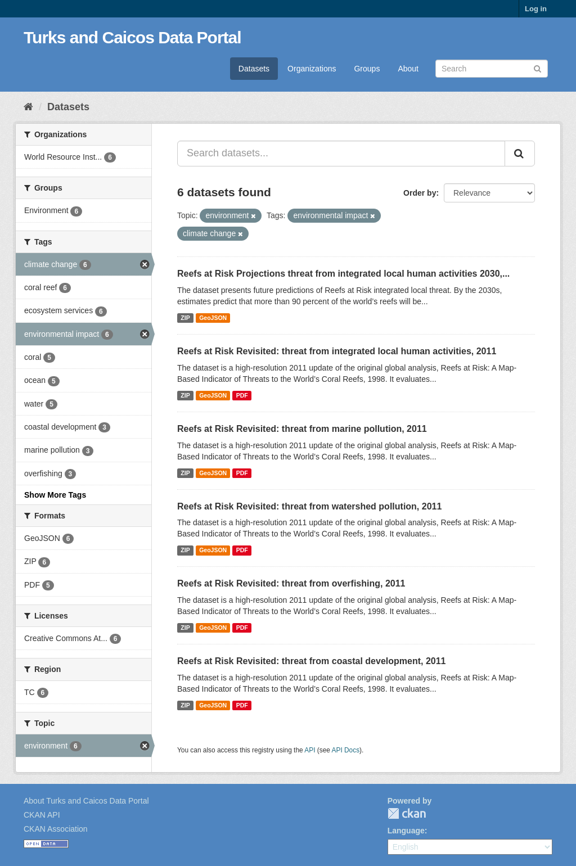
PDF (242, 395)
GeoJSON (213, 317)
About (408, 68)
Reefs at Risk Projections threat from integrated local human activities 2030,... (343, 273)
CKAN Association (56, 828)
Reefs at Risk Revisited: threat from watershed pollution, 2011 (309, 506)
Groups (367, 68)
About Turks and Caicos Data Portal (86, 800)
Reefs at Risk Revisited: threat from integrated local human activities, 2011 (336, 351)
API (309, 750)
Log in (536, 8)
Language (406, 830)
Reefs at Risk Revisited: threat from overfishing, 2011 (291, 583)
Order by (419, 192)
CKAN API (42, 814)
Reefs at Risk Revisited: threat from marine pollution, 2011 (302, 429)
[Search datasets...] (341, 153)
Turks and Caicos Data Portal (132, 37)
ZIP (185, 317)
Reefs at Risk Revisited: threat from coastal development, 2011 (311, 661)
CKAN (407, 813)
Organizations (311, 68)
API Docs (346, 750)
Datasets (253, 68)
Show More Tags (55, 494)
